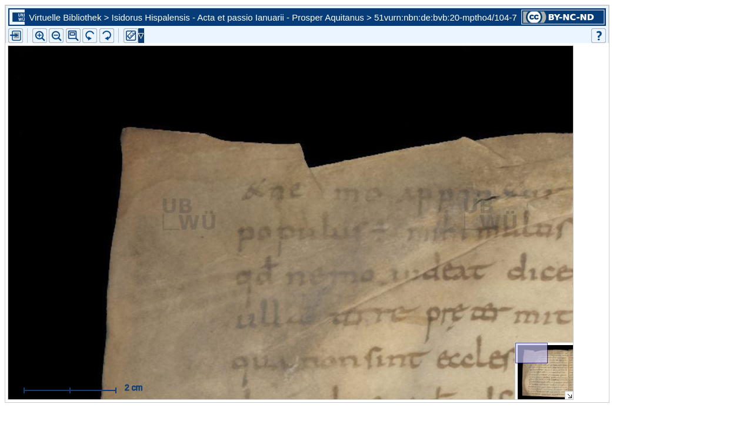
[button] (73, 35)
